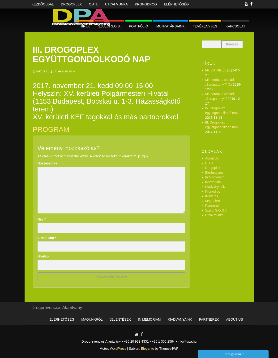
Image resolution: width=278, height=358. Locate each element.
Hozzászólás (47, 163)
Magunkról (213, 201)
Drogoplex (71, 4)
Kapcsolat (235, 26)
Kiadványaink (215, 187)
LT (55, 71)
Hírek (85, 26)
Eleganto (147, 348)
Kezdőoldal (43, 4)
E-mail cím (47, 238)
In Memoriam (215, 177)
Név (42, 219)
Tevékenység (205, 26)
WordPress (118, 348)
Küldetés (211, 196)
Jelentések (120, 319)
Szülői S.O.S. (109, 26)
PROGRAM (51, 129)
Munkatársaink (170, 26)
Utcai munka (116, 4)
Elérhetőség (176, 4)
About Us (212, 158)
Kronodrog (146, 4)
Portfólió (138, 26)
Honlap (43, 256)
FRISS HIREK (215, 70)
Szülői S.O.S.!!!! (217, 210)
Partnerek (212, 206)
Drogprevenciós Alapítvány (57, 307)
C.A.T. (93, 4)
